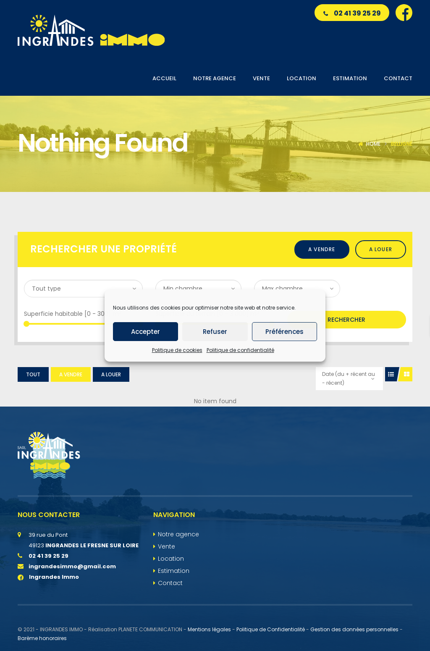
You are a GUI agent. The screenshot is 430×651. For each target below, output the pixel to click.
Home (373, 143)
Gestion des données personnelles (354, 629)
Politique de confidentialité (240, 350)
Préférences (284, 331)
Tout (33, 374)
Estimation (173, 571)
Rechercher (346, 319)
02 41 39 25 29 (352, 13)
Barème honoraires (42, 638)
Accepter (145, 331)
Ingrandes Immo (48, 577)
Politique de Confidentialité (270, 629)
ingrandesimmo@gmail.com (72, 566)
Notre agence (178, 534)
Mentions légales (209, 629)
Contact (170, 583)
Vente (166, 546)
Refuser (215, 331)
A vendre (322, 249)
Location (171, 558)
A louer (380, 249)
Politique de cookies (177, 350)
